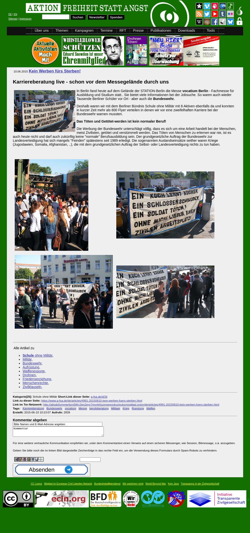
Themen (61, 30)
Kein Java (173, 486)
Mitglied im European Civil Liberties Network (68, 486)
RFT (122, 30)
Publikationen (161, 30)
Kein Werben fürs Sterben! (54, 71)
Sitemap (12, 18)
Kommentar (59, 432)
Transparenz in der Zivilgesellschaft (200, 486)
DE (10, 14)
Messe (83, 408)
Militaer (115, 408)
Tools (211, 30)
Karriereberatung (33, 408)
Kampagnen (84, 30)
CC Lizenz (36, 486)
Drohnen (29, 375)
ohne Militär (37, 355)
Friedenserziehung (37, 379)
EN (15, 14)
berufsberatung (98, 408)
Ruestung (138, 408)
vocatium (70, 408)
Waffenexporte (34, 371)
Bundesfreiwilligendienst (107, 486)
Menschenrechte (35, 383)
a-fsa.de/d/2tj (99, 396)
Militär (27, 359)
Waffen (150, 408)
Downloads (186, 30)
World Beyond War (155, 486)
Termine (106, 30)
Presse (138, 30)
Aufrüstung (31, 367)
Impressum (25, 18)
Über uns (42, 30)
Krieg (126, 408)
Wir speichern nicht (133, 486)
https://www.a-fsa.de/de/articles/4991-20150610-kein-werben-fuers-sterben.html (91, 400)
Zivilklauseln (32, 387)
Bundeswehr (32, 363)
